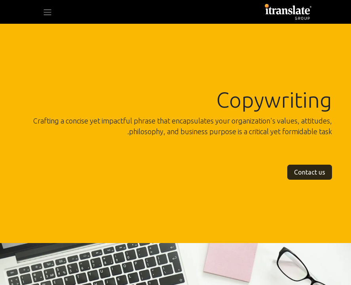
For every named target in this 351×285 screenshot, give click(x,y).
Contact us (309, 172)
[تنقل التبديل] (47, 12)
